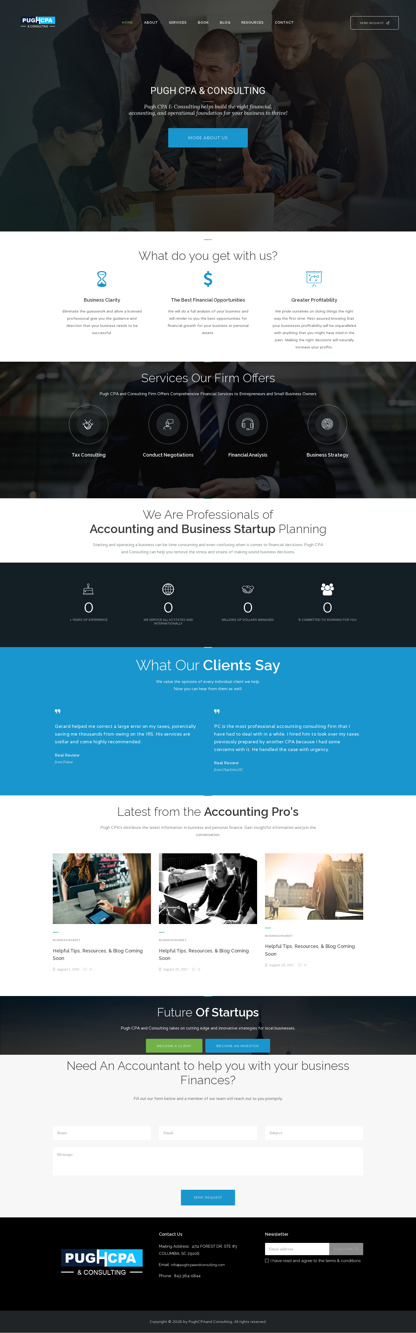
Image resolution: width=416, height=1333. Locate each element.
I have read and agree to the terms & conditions (316, 1260)
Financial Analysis (247, 455)
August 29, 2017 (175, 969)
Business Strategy (327, 455)
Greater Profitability (314, 300)
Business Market (66, 940)
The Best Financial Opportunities (208, 300)
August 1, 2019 (68, 969)
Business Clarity (102, 300)
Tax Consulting (89, 455)
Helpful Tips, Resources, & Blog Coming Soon (98, 954)
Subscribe (343, 1249)
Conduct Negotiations (168, 455)
